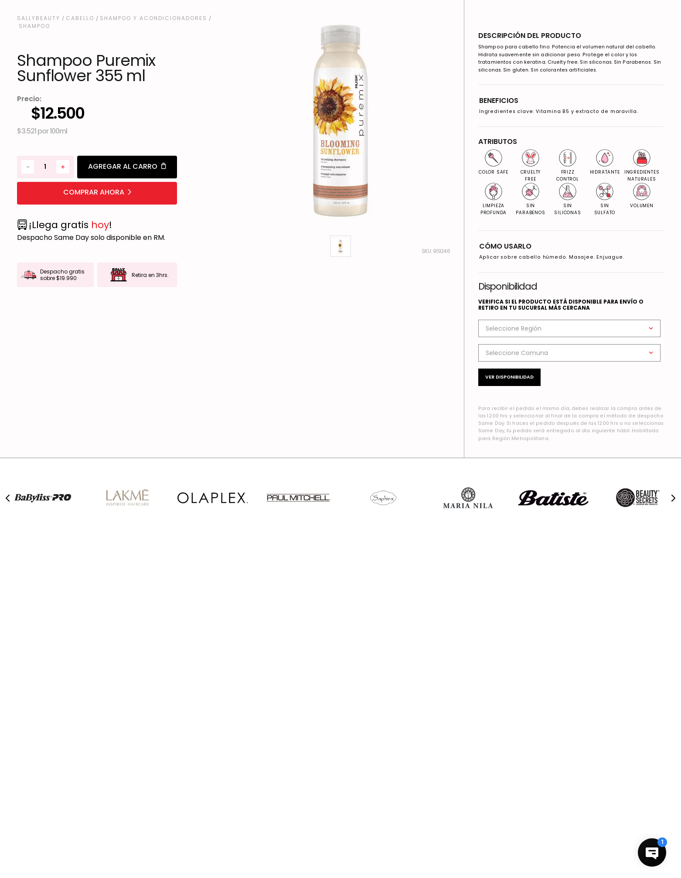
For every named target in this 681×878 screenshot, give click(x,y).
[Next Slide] (673, 498)
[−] (27, 167)
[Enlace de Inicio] (39, 18)
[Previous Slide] (8, 498)
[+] (62, 167)
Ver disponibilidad (509, 377)
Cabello (80, 18)
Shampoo (34, 26)
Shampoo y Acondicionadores (153, 18)
